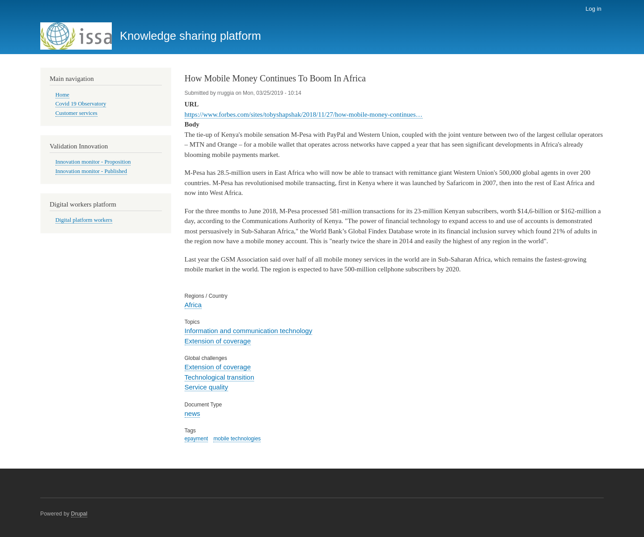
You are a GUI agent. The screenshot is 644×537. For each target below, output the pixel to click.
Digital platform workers (83, 220)
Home (62, 95)
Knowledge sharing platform (190, 36)
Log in (593, 8)
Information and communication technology (249, 330)
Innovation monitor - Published (91, 171)
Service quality (206, 387)
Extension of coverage (218, 341)
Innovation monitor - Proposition (93, 162)
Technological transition (219, 377)
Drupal (79, 514)
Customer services (76, 113)
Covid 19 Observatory (80, 104)
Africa (193, 305)
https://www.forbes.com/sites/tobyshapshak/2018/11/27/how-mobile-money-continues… (304, 114)
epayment (196, 439)
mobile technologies (237, 439)
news (192, 413)
